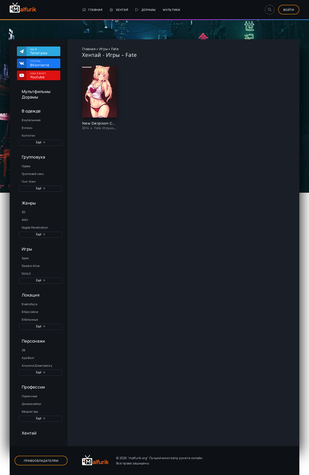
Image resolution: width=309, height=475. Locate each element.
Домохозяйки (31, 404)
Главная (92, 10)
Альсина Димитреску (37, 365)
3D (24, 212)
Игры (27, 249)
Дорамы (145, 10)
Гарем (26, 166)
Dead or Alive (31, 266)
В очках (27, 128)
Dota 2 (26, 273)
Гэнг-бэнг (29, 181)
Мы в (43, 51)
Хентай (119, 10)
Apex (25, 258)
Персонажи (33, 341)
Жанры (29, 203)
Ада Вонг (28, 358)
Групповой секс (33, 174)
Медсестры (30, 411)
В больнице (30, 319)
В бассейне (30, 312)
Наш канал (43, 75)
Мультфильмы (36, 91)
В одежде (31, 111)
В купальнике (31, 120)
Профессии (33, 387)
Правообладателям (41, 461)
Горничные (29, 396)
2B (23, 350)
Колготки (28, 135)
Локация (31, 295)
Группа (43, 63)
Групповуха (33, 157)
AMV (25, 220)
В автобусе (29, 304)
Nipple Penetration (35, 227)
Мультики (171, 10)
